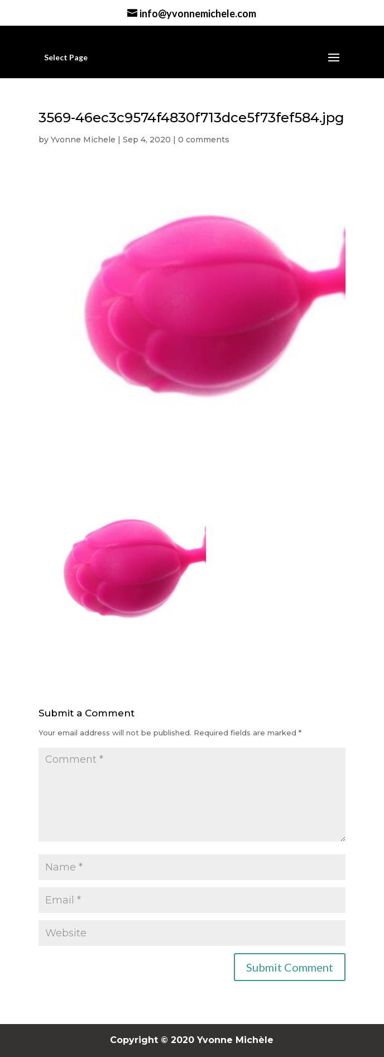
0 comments (203, 140)
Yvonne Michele (83, 140)
